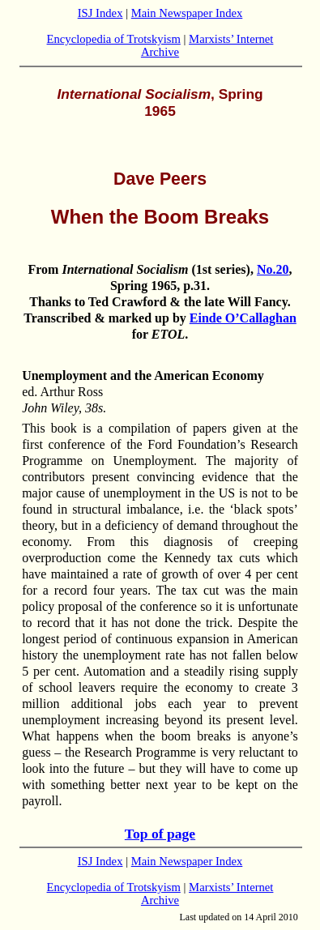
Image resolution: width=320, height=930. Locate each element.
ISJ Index (100, 12)
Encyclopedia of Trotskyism (114, 38)
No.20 (273, 269)
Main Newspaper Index (187, 12)
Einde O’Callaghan (243, 318)
